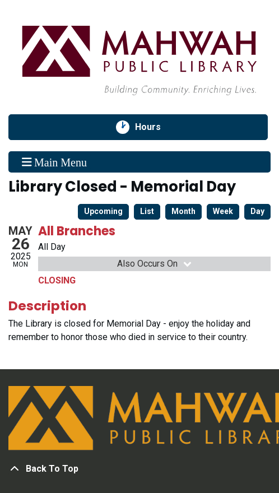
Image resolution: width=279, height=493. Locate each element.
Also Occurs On (155, 263)
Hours (154, 127)
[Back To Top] (139, 469)
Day (257, 211)
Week (223, 211)
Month (183, 211)
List (147, 211)
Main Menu (54, 162)
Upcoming (103, 211)
